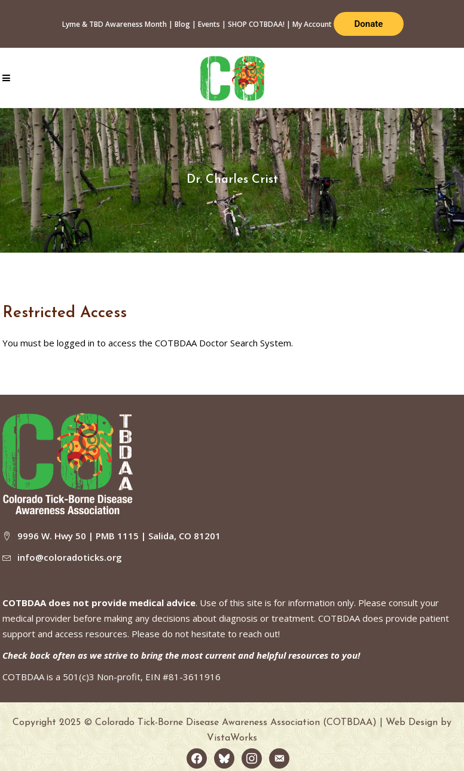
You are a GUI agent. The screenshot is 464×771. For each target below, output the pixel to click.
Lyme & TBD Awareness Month (114, 24)
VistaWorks (232, 738)
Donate (369, 24)
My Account (312, 24)
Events (209, 24)
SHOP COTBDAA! (256, 24)
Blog (182, 24)
